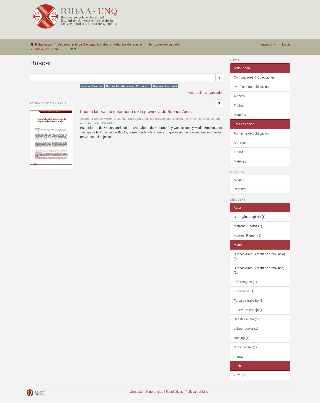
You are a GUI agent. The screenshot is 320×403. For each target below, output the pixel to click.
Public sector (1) (245, 347)
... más (238, 356)
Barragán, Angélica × (165, 86)
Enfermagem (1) (245, 282)
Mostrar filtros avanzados (205, 92)
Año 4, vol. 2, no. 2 (48, 49)
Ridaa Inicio (43, 44)
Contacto (136, 391)
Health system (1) (246, 319)
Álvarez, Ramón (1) (247, 235)
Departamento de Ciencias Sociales (83, 44)
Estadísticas (174, 391)
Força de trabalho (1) (249, 300)
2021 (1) (240, 375)
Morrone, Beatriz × (92, 86)
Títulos (238, 105)
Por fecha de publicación (251, 87)
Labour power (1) (246, 328)
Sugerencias (154, 391)
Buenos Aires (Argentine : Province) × (127, 86)
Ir (219, 77)
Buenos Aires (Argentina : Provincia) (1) (259, 256)
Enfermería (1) (244, 291)
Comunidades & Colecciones (254, 77)
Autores (239, 96)
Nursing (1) (242, 338)
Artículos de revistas (128, 44)
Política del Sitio (197, 391)
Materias (240, 115)
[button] (268, 44)
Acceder (239, 179)
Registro (240, 189)
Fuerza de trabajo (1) (249, 310)
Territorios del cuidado (164, 44)
